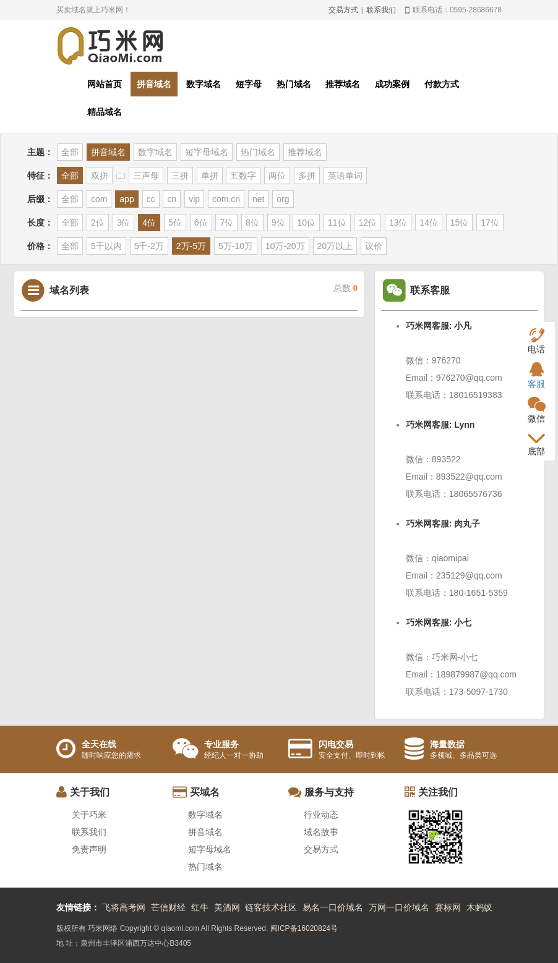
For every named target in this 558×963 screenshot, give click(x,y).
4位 (149, 222)
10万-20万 (285, 246)
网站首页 (104, 84)
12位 (367, 222)
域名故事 (321, 832)
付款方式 (441, 84)
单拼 (209, 175)
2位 (98, 222)
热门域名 (294, 84)
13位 (398, 222)
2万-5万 (191, 246)
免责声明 (89, 849)
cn (171, 199)
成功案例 (392, 84)
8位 (252, 222)
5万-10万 (235, 246)
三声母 (146, 175)
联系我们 (381, 10)
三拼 (180, 175)
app (126, 199)
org (283, 199)
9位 (278, 222)
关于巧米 (89, 815)
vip (194, 199)
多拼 (306, 175)
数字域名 (203, 84)
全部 (70, 152)
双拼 (99, 175)
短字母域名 (206, 152)
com (99, 199)
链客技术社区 (271, 907)
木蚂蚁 (479, 907)
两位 (277, 175)
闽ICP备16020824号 (304, 928)
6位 (201, 222)
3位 (124, 222)
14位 (428, 222)
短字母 (249, 84)
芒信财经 (168, 907)
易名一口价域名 (333, 907)
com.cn (226, 199)
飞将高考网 (123, 907)
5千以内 (106, 246)
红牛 (199, 907)
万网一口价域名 (399, 907)
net (258, 199)
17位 (490, 222)
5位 (175, 222)
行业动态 (321, 815)
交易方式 (343, 10)
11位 (337, 222)
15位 (459, 222)
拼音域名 (154, 84)
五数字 (243, 175)
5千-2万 (149, 246)
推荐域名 (342, 84)
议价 (373, 246)
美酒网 (227, 907)
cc (151, 199)
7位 (226, 222)
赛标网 (448, 907)
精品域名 (104, 112)
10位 (306, 222)
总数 (345, 288)
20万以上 (335, 246)
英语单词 (345, 175)
